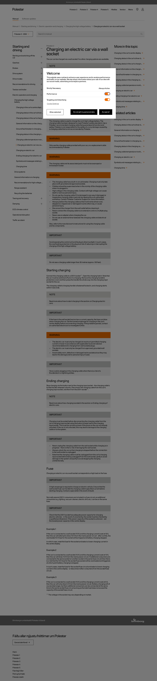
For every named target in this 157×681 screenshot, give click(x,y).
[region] (79, 93)
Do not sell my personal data (84, 112)
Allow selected (55, 112)
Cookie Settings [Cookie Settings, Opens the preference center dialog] (53, 104)
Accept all (106, 112)
